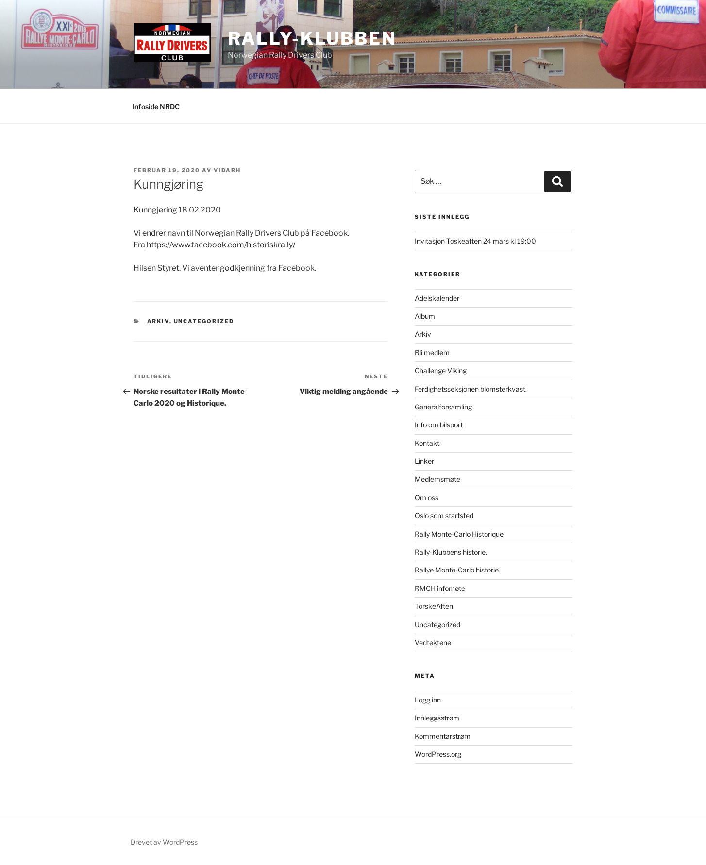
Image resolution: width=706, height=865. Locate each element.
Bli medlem (432, 352)
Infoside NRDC (156, 106)
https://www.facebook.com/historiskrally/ (221, 244)
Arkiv (158, 321)
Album (425, 316)
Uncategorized (204, 321)
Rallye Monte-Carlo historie (457, 570)
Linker (424, 461)
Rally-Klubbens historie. (451, 552)
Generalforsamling (443, 407)
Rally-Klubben (312, 38)
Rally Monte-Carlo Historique (459, 534)
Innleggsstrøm (437, 718)
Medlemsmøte (437, 479)
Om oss (426, 497)
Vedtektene (433, 642)
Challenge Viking (441, 370)
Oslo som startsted (444, 515)
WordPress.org (438, 754)
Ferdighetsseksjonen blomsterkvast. (471, 389)
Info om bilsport (439, 425)
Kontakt (427, 443)
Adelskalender (437, 298)
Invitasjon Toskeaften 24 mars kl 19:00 (475, 241)
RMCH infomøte (440, 588)
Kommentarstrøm (443, 736)
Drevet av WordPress (164, 842)
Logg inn (428, 700)
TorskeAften (434, 606)
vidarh (227, 170)
